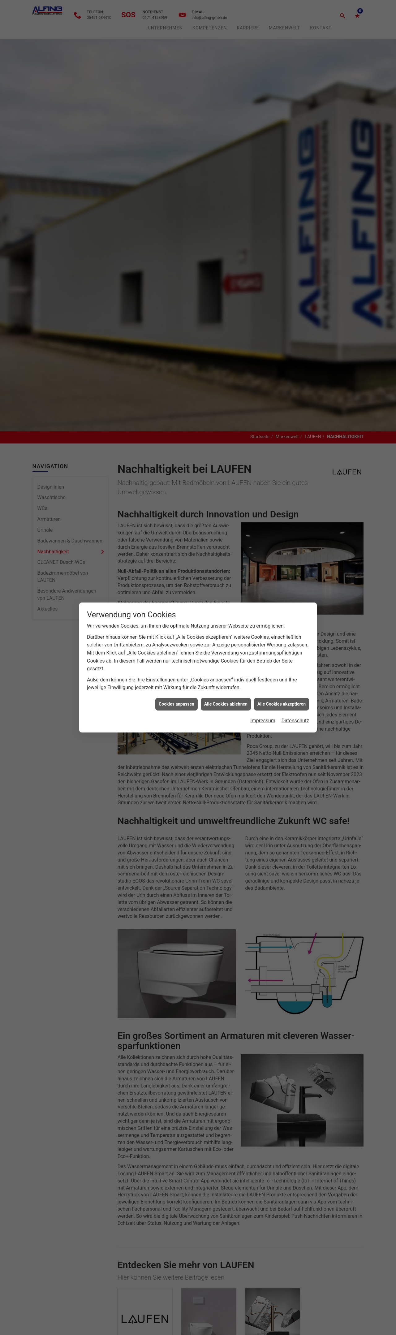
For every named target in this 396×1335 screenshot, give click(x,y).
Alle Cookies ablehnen (226, 694)
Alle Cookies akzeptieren (281, 694)
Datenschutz (295, 712)
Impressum (262, 712)
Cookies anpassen (176, 694)
